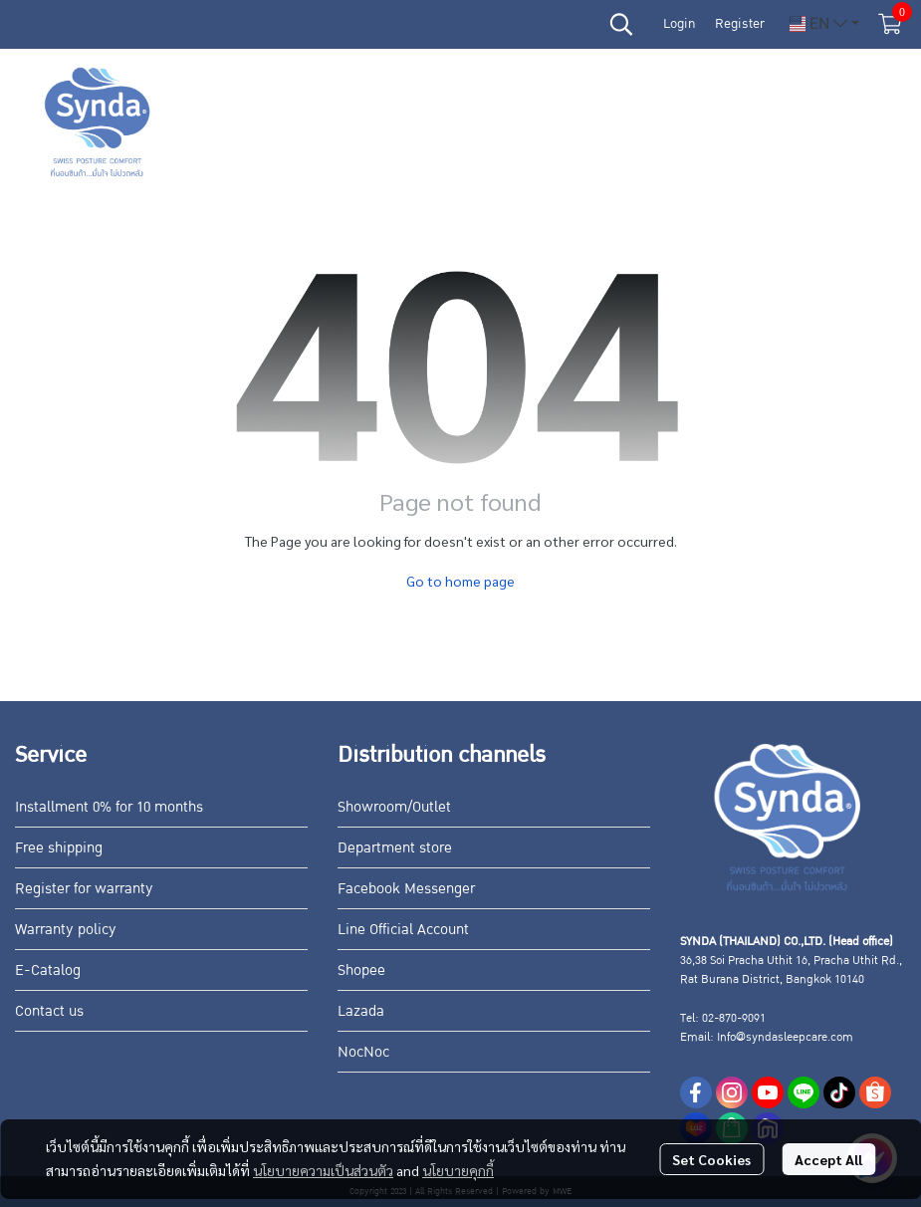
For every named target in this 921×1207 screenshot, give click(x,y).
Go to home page (460, 581)
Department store (395, 847)
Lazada (361, 1011)
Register (740, 24)
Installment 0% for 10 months (109, 807)
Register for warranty (84, 888)
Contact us (49, 1011)
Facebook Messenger (406, 888)
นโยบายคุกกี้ (458, 1170)
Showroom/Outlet (394, 807)
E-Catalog (48, 970)
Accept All (828, 1159)
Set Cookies (711, 1159)
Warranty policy (65, 929)
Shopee (361, 970)
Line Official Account (403, 929)
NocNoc (363, 1052)
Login (679, 24)
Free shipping (59, 847)
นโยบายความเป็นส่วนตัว (323, 1170)
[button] (621, 24)
